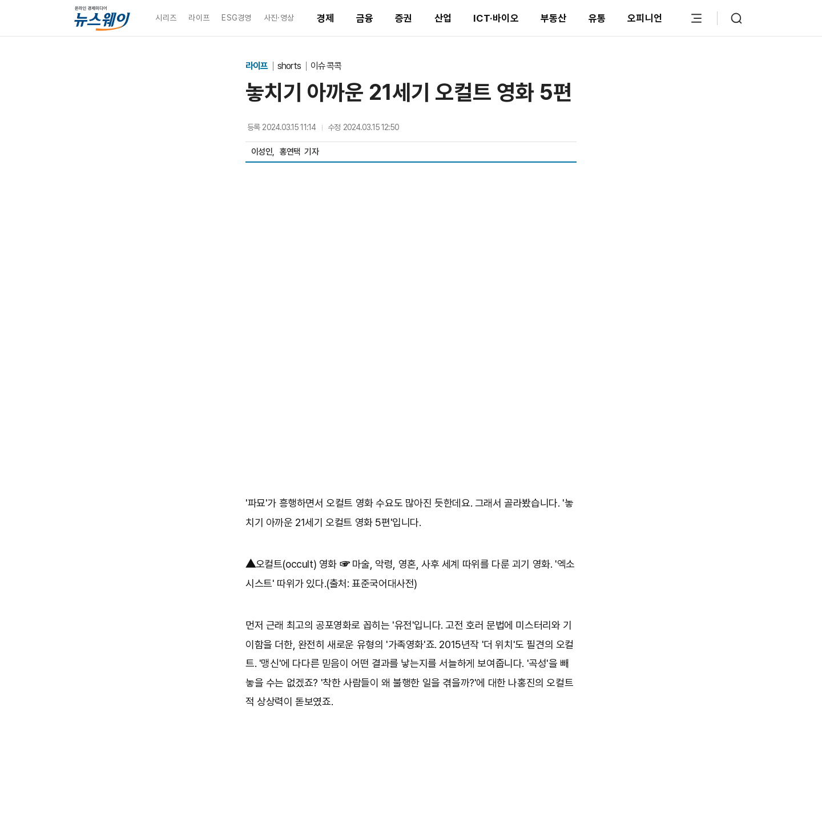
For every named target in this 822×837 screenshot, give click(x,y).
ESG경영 (236, 17)
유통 (597, 18)
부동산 (554, 18)
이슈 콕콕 (326, 65)
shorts (290, 65)
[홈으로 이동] (102, 18)
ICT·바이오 (496, 18)
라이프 (198, 17)
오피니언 (644, 18)
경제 (326, 18)
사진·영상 (279, 17)
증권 (404, 18)
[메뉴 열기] (696, 18)
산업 (443, 18)
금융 (365, 18)
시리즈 (165, 17)
